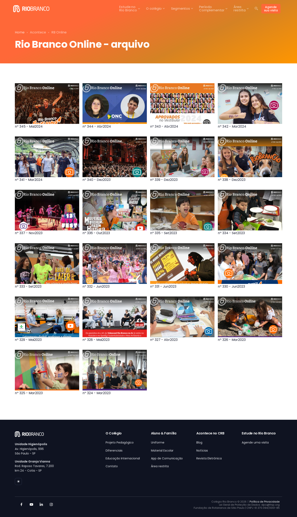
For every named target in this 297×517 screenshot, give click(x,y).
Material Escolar (162, 450)
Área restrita (160, 466)
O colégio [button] (154, 8)
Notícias (202, 450)
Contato (112, 466)
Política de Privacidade (265, 501)
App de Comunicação (167, 458)
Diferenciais (114, 450)
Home (20, 32)
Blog (199, 442)
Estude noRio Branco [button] (128, 9)
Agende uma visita (255, 442)
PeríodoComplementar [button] (211, 9)
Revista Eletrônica (209, 458)
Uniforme (157, 442)
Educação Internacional (123, 458)
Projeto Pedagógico (120, 442)
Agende (271, 8)
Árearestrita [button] (239, 9)
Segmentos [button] (180, 8)
